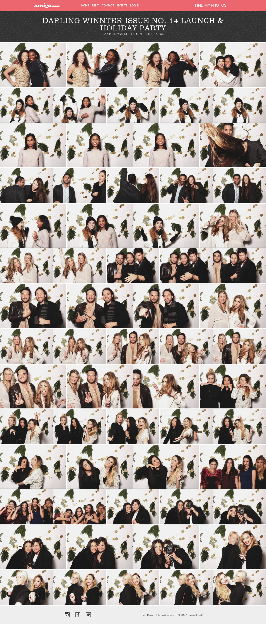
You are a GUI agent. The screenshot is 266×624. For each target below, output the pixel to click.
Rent (95, 5)
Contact (108, 5)
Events (122, 5)
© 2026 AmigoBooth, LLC (190, 615)
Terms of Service (166, 615)
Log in (134, 5)
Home (85, 5)
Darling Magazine (115, 33)
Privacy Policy (146, 615)
